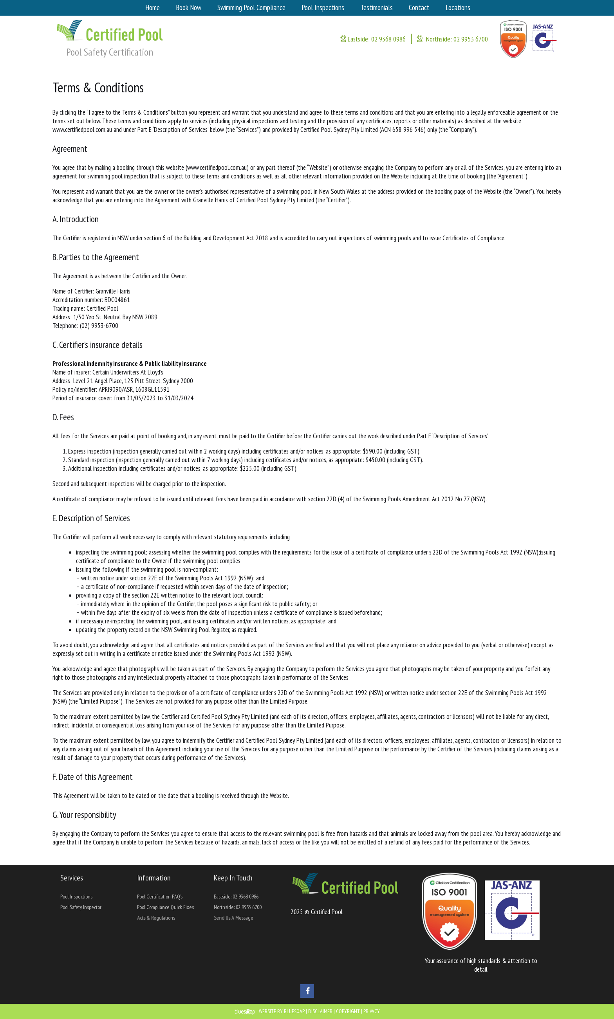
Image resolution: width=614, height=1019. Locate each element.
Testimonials (376, 7)
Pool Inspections (323, 7)
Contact (419, 7)
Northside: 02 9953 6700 (457, 38)
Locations (458, 7)
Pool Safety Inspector (82, 907)
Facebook (307, 991)
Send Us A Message (240, 919)
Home (152, 7)
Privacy (371, 1011)
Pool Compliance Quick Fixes (166, 907)
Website (267, 1011)
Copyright (348, 1011)
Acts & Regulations (162, 919)
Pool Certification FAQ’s (159, 896)
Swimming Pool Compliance (251, 7)
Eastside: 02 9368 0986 (377, 38)
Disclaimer (320, 1011)
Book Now (188, 7)
